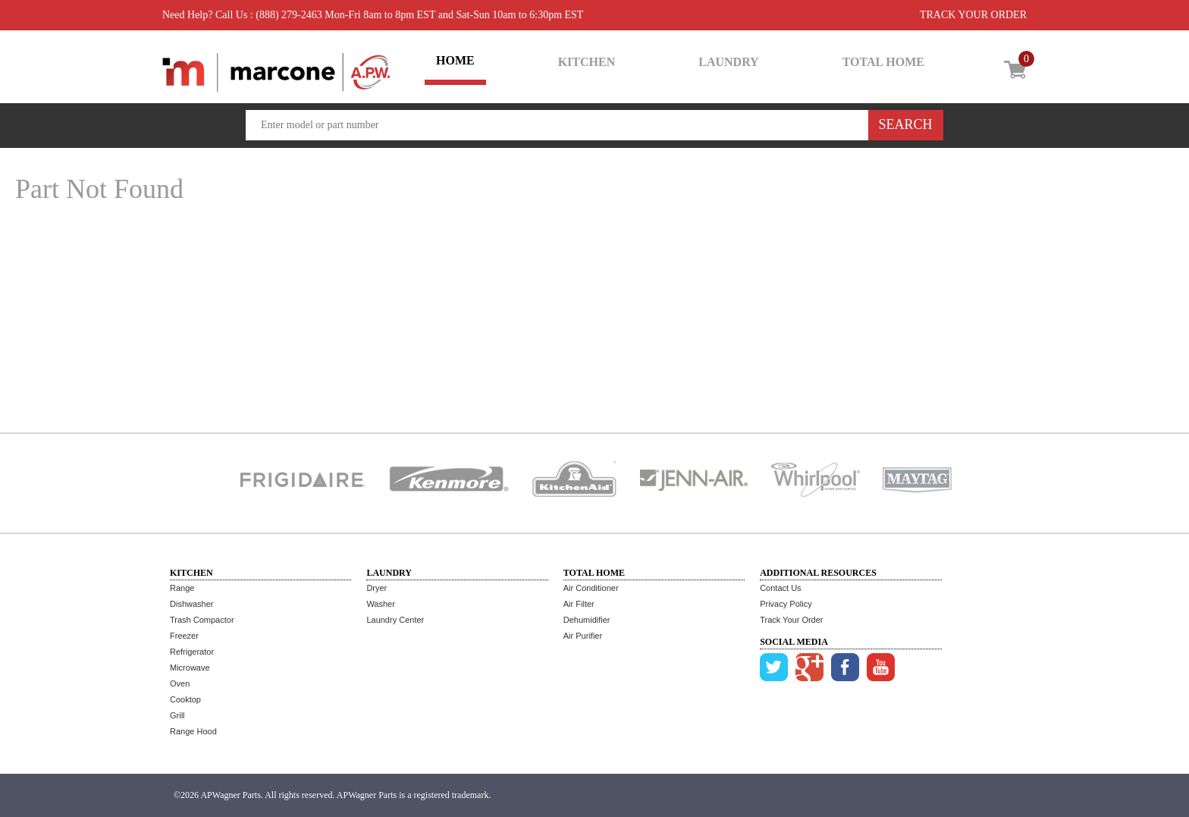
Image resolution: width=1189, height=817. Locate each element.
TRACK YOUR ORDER (973, 14)
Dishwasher (191, 603)
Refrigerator (192, 651)
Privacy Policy (785, 603)
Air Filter (578, 603)
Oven (180, 683)
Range (182, 587)
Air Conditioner (591, 587)
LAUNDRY (728, 61)
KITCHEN (587, 61)
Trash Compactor (202, 619)
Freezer (184, 635)
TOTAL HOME (883, 61)
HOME (455, 60)
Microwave (190, 667)
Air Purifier (582, 635)
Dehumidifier (586, 619)
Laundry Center (395, 619)
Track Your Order (791, 619)
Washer (380, 603)
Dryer (376, 587)
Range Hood (193, 731)
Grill (177, 715)
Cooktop (185, 699)
